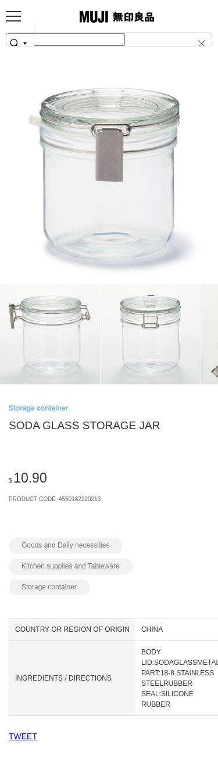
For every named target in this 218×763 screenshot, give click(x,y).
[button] (203, 43)
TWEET (23, 736)
